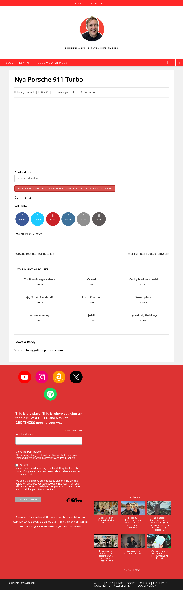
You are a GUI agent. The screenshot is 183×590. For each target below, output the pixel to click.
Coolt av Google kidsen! (39, 279)
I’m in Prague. (91, 297)
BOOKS (131, 583)
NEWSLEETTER (122, 585)
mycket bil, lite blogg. (144, 315)
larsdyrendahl (25, 92)
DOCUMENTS (102, 585)
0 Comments (89, 92)
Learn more (74, 486)
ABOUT (98, 583)
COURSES (144, 583)
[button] (137, 497)
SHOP (109, 583)
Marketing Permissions (28, 451)
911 (22, 233)
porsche (29, 233)
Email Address (24, 434)
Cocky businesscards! (143, 279)
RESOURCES (160, 583)
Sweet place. (143, 297)
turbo (38, 233)
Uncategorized (65, 92)
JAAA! (91, 315)
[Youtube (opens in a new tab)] (171, 62)
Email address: (22, 172)
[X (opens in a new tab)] (163, 62)
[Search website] (179, 63)
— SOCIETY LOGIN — (147, 585)
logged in (35, 350)
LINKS (119, 583)
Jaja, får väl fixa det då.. (39, 297)
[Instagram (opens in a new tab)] (167, 62)
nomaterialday (39, 315)
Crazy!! (91, 279)
